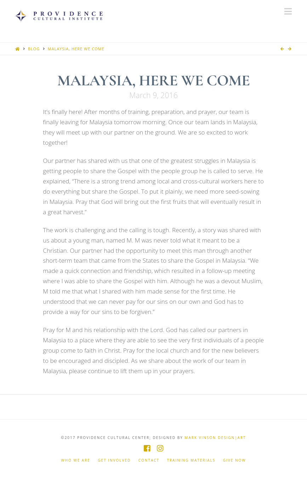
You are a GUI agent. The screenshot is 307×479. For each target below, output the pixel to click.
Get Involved (114, 460)
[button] (288, 11)
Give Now (234, 460)
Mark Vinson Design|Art (215, 437)
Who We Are (75, 460)
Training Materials (191, 460)
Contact (148, 460)
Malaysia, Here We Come (76, 48)
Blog (34, 48)
